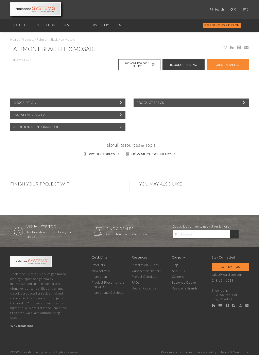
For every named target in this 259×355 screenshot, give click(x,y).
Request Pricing (183, 64)
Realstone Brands (185, 287)
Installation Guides (145, 264)
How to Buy (99, 25)
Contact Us (230, 266)
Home (14, 39)
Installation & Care (31, 115)
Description (24, 102)
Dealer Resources (145, 287)
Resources (72, 25)
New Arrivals (101, 270)
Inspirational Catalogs (107, 292)
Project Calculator (145, 276)
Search (219, 9)
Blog (175, 264)
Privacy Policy (207, 351)
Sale (120, 25)
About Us (178, 270)
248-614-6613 (223, 280)
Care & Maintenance (147, 270)
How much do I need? (151, 154)
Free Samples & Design (221, 25)
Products (18, 25)
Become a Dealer (184, 282)
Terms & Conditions (235, 351)
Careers (178, 276)
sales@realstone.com (227, 274)
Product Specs (150, 102)
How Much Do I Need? (139, 64)
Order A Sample (228, 64)
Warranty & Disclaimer (177, 351)
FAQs (136, 282)
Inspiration (45, 25)
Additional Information (36, 127)
